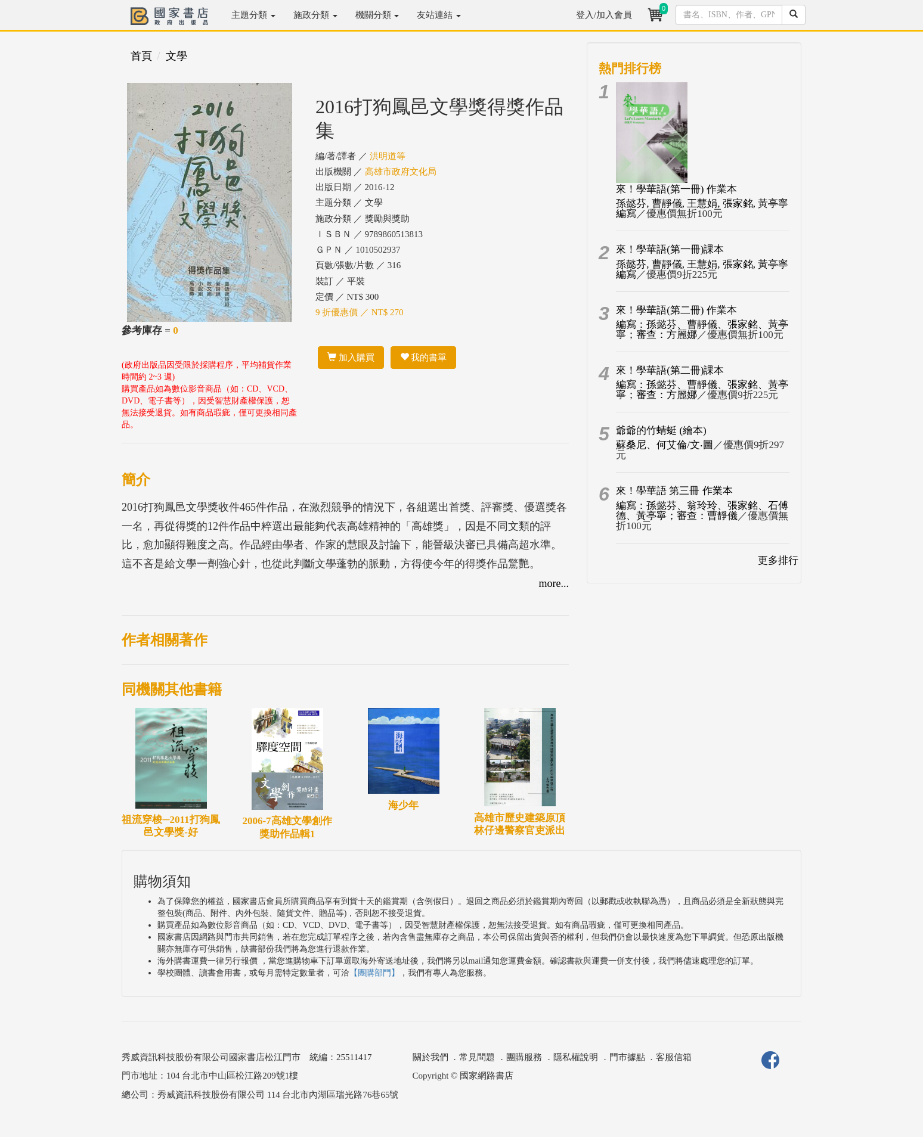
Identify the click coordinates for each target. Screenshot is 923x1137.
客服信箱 (674, 1057)
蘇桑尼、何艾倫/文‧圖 (664, 445)
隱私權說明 (575, 1057)
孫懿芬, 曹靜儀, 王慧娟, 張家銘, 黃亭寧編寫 (702, 208)
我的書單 (423, 357)
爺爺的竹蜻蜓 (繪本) (661, 430)
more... (554, 583)
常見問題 (477, 1057)
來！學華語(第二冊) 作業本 (676, 310)
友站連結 (439, 15)
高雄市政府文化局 (400, 171)
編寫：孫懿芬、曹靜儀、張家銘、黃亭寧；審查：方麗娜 (702, 329)
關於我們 (430, 1057)
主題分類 (253, 15)
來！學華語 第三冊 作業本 (674, 490)
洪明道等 (387, 156)
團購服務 (524, 1057)
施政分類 (315, 15)
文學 (176, 56)
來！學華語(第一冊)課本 (670, 249)
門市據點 (627, 1057)
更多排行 (778, 560)
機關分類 (377, 15)
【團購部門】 (374, 972)
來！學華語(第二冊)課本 (670, 370)
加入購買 (350, 357)
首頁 (141, 56)
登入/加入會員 (604, 15)
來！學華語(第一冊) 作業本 (676, 189)
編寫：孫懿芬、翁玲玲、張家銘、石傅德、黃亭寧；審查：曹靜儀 (702, 510)
